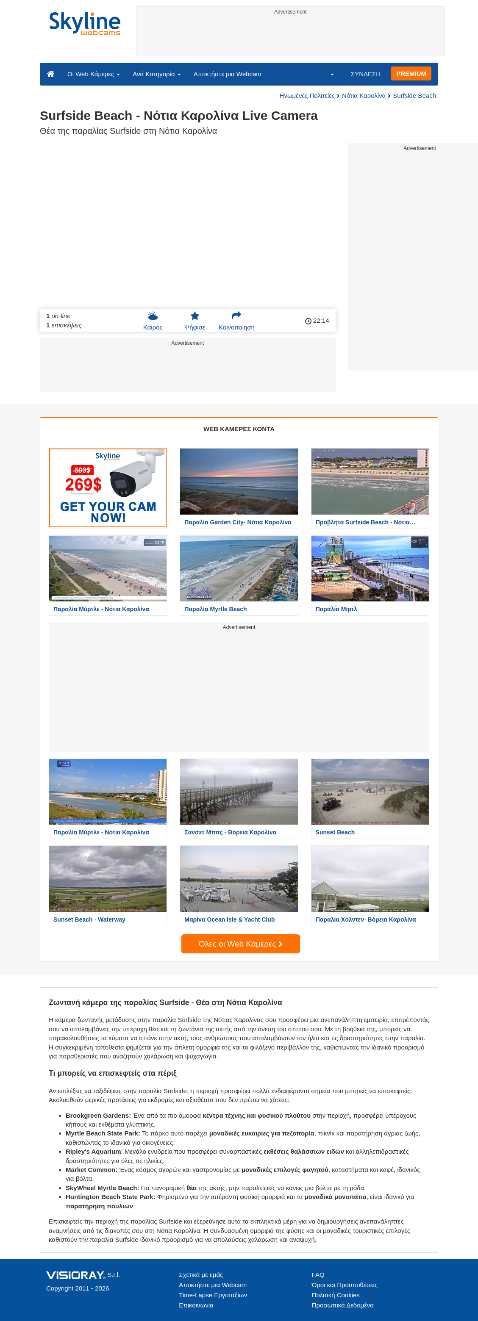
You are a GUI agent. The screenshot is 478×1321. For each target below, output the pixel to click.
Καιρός (153, 320)
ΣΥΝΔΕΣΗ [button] (366, 74)
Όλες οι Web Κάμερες (241, 943)
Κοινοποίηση (237, 320)
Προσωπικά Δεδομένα (343, 1305)
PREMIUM (411, 73)
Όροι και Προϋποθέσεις (345, 1284)
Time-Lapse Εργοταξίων (213, 1295)
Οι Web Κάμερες (93, 74)
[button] (326, 73)
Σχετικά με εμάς (201, 1274)
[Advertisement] (291, 37)
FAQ (318, 1274)
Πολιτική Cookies (336, 1295)
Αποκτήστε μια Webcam (227, 74)
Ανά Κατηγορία (157, 74)
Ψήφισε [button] (195, 320)
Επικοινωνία (196, 1305)
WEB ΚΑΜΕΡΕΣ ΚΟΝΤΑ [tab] (239, 428)
